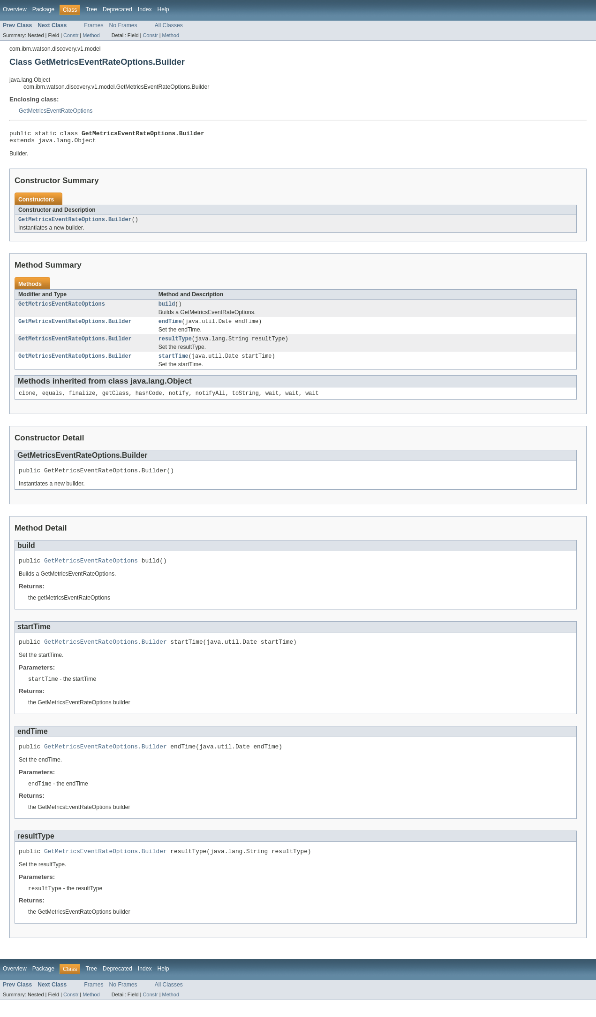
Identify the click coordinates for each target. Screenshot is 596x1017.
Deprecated (117, 9)
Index (145, 9)
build (166, 308)
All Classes (169, 25)
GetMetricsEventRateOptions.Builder (75, 223)
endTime (170, 327)
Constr (70, 35)
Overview (15, 9)
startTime (173, 363)
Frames (93, 25)
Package (43, 9)
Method (91, 35)
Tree (91, 9)
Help (163, 9)
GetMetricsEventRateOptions (55, 111)
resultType (175, 345)
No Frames (123, 25)
